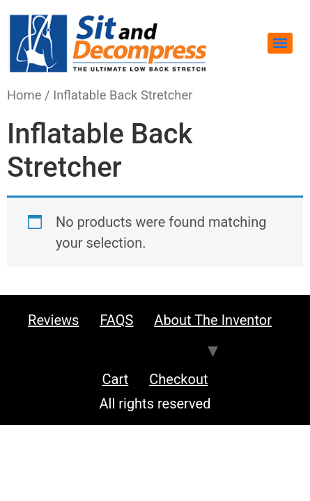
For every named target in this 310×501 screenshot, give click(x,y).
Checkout (178, 379)
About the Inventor (213, 320)
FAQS (116, 320)
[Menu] (280, 43)
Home (24, 95)
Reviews (53, 320)
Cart (115, 379)
